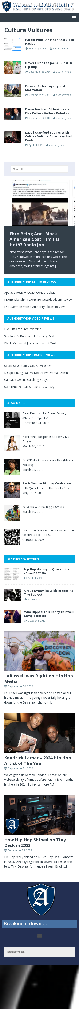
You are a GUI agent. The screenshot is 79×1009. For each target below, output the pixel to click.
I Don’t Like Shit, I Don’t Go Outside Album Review (38, 299)
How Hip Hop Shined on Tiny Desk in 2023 (35, 842)
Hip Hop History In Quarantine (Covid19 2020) (46, 571)
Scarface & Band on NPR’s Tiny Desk (29, 336)
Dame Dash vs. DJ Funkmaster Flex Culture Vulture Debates (48, 111)
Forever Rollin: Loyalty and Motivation (45, 88)
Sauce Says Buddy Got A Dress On (27, 366)
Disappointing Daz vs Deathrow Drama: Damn (36, 373)
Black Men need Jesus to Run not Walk (30, 343)
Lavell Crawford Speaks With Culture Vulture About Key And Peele (48, 136)
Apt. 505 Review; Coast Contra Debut (29, 293)
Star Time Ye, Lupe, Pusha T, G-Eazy (29, 387)
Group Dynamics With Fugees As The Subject (48, 592)
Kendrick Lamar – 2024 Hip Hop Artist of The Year (37, 760)
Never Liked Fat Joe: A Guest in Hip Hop (48, 65)
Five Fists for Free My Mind (22, 329)
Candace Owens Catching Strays (26, 380)
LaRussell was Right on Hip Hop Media (38, 678)
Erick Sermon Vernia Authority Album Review (34, 307)
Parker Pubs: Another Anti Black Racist (49, 42)
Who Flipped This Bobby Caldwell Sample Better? (49, 614)
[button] (73, 17)
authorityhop (60, 48)
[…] (57, 266)
